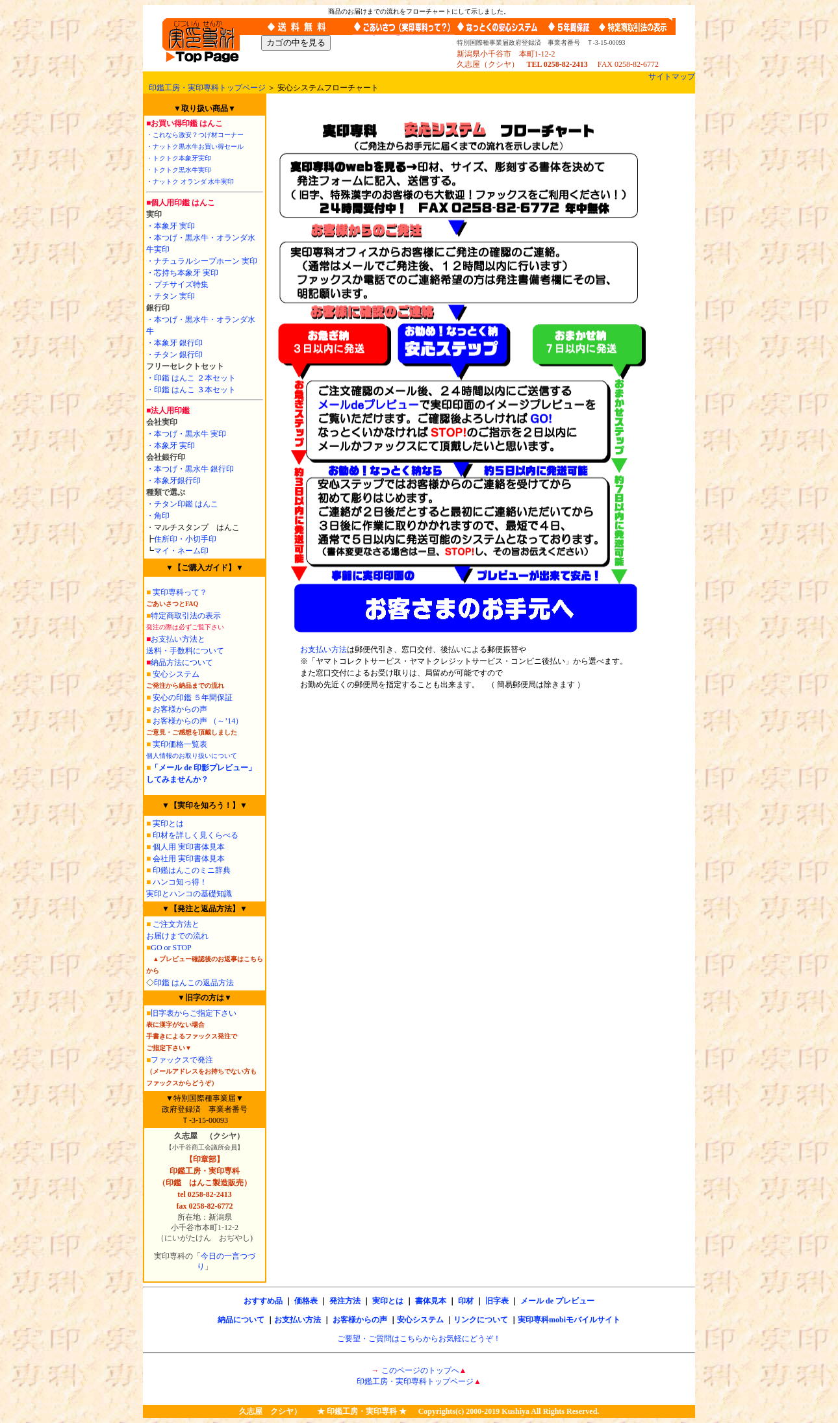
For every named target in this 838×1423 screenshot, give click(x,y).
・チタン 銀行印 (174, 354)
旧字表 (497, 1300)
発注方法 (345, 1300)
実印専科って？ (180, 592)
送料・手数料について (185, 650)
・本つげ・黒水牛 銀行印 (190, 468)
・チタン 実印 (170, 296)
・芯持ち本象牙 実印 (182, 272)
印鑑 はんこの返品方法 (194, 982)
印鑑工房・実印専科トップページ (207, 87)
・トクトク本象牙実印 (178, 158)
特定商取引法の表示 (186, 615)
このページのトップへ (420, 1370)
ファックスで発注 (182, 1059)
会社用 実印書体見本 (189, 858)
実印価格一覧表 (180, 744)
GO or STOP (171, 947)
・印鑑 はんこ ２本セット (191, 378)
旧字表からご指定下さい (193, 1013)
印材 (466, 1300)
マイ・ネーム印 (181, 550)
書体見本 (430, 1300)
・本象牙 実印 (170, 226)
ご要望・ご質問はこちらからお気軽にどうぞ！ (419, 1338)
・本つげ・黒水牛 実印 (186, 433)
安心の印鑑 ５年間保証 (192, 697)
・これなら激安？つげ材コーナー (195, 134)
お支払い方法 (323, 649)
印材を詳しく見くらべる (195, 835)
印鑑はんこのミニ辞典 (188, 870)
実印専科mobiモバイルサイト (569, 1319)
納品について (241, 1319)
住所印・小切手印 (185, 539)
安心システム (176, 674)
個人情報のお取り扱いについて (191, 755)
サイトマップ (671, 76)
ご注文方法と (176, 924)
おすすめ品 (263, 1300)
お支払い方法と (178, 639)
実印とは (168, 823)
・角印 (158, 515)
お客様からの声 (179, 709)
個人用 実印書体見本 (189, 846)
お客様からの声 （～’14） (197, 720)
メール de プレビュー (557, 1300)
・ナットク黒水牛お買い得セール (195, 146)
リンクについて (480, 1319)
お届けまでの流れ (177, 935)
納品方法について (182, 662)
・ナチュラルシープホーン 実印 (201, 261)
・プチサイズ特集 (177, 284)
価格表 (306, 1300)
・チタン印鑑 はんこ (182, 504)
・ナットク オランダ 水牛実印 (190, 181)
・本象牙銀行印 (173, 480)
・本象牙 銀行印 (174, 342)
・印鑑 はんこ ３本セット (191, 389)
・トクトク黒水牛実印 (178, 169)
